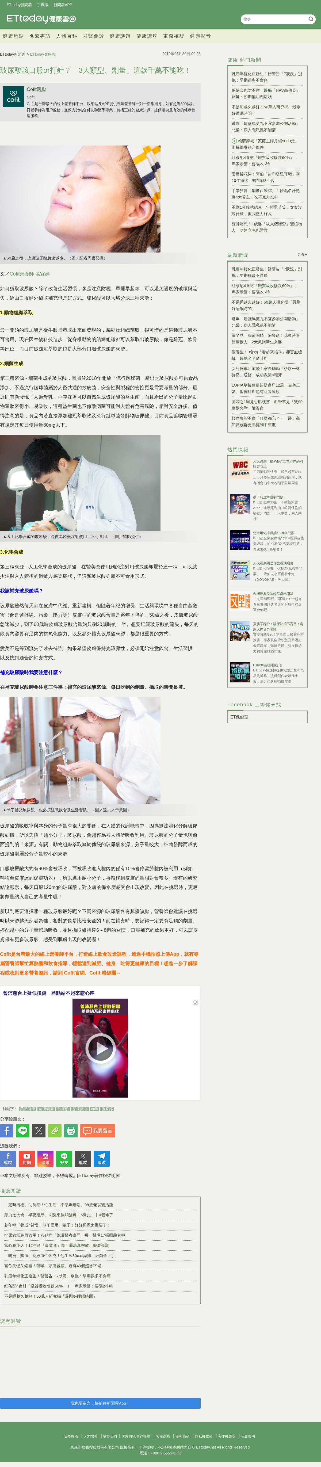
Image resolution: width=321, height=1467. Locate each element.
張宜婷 (107, 1109)
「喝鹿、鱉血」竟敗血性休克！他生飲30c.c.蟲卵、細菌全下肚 (59, 1255)
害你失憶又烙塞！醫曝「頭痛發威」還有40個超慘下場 (52, 1265)
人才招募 (90, 1436)
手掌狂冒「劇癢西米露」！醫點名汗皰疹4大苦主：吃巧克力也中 (266, 193)
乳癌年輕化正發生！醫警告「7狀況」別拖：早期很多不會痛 (57, 1276)
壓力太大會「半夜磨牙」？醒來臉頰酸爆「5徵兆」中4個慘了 (58, 1215)
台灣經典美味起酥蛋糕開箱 (273, 594)
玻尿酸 (63, 1109)
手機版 (42, 5)
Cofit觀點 (36, 89)
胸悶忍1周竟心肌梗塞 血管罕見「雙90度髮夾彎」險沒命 (267, 404)
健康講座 (147, 36)
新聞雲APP (63, 5)
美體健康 (27, 1109)
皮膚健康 (46, 1109)
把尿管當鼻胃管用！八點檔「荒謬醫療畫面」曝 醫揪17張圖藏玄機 (64, 1235)
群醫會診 (93, 36)
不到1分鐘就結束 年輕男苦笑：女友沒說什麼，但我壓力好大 (267, 210)
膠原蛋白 (79, 1109)
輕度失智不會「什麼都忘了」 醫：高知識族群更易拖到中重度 (266, 421)
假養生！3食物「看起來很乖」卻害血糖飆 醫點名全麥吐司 (267, 355)
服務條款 (182, 1436)
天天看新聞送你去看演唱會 (273, 563)
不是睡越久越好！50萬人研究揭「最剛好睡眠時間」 (50, 1296)
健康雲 (41, 19)
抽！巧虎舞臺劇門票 (268, 497)
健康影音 (200, 36)
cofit (94, 1109)
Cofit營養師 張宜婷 (30, 274)
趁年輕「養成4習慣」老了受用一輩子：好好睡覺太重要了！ (57, 1225)
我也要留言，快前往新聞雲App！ (100, 1403)
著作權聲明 (226, 1436)
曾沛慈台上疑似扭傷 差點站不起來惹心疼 (48, 993)
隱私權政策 (203, 1436)
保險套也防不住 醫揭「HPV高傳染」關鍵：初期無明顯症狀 (266, 93)
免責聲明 (248, 1436)
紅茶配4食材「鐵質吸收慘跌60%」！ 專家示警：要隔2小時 (58, 1286)
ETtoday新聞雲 (19, 5)
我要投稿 (71, 1436)
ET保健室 (239, 717)
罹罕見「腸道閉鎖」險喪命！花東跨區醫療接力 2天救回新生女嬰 (266, 338)
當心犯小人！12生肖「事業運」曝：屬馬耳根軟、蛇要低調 (56, 1245)
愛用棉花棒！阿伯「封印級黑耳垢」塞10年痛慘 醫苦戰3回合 (266, 177)
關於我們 (110, 1436)
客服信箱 (163, 1436)
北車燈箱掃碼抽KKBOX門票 (274, 533)
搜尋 (311, 19)
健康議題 (120, 36)
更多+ (302, 254)
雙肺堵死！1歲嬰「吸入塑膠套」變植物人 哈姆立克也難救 (267, 226)
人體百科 (67, 36)
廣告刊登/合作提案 (135, 1436)
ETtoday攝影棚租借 (267, 665)
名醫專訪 (40, 36)
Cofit (31, 97)
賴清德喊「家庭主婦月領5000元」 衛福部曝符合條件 (267, 144)
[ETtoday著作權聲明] (97, 1175)
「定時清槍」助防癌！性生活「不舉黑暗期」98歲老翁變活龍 (58, 1204)
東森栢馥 (174, 36)
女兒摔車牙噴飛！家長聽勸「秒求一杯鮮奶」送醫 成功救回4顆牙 (266, 371)
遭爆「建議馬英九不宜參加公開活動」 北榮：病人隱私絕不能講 (267, 126)
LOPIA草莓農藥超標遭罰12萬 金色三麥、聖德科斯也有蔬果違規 (266, 388)
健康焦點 (13, 36)
